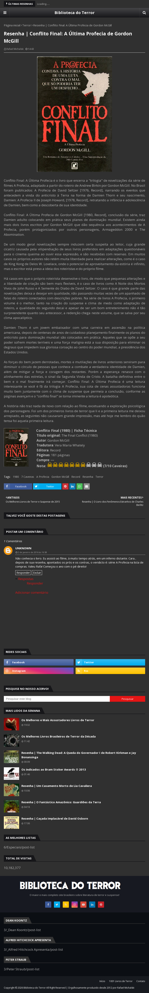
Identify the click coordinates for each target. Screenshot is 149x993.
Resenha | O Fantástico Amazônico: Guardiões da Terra (61, 802)
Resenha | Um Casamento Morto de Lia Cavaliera (56, 786)
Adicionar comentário (31, 592)
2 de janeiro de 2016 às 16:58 (32, 552)
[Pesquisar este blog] (57, 699)
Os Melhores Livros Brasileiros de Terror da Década (58, 736)
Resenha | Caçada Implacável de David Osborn (54, 818)
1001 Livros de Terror (121, 981)
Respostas (25, 579)
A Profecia (42, 477)
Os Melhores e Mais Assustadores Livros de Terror (57, 720)
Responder (23, 572)
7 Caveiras (27, 477)
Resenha (87, 477)
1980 (16, 477)
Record (75, 477)
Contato (140, 981)
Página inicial (12, 25)
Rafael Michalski (15, 49)
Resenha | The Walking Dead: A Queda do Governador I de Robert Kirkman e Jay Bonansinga (78, 755)
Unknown (23, 548)
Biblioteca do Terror (75, 12)
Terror (26, 25)
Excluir (37, 572)
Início (102, 981)
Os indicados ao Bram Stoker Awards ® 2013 (53, 769)
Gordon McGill (60, 477)
